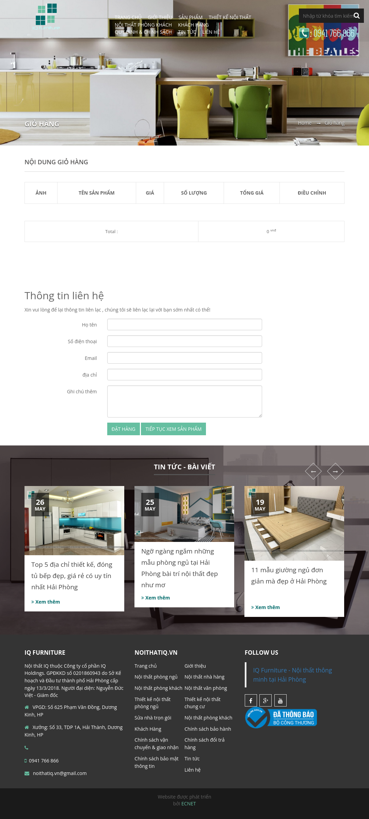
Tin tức (187, 32)
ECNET (188, 803)
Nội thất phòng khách (158, 688)
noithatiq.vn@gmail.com (56, 773)
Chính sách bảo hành (207, 729)
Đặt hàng (123, 429)
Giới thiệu (195, 666)
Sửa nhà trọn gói (152, 717)
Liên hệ (211, 32)
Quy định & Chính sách (143, 32)
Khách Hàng (147, 729)
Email (91, 358)
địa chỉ (89, 374)
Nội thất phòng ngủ (155, 676)
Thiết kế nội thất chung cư (202, 703)
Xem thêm (45, 601)
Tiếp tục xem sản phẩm (173, 429)
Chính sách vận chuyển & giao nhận (156, 743)
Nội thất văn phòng (205, 688)
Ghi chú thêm (82, 391)
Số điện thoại (82, 341)
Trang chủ (145, 666)
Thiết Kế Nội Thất (230, 17)
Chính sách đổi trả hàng (204, 743)
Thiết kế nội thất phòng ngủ (152, 703)
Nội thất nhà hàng (204, 676)
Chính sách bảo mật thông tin (156, 762)
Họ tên (89, 324)
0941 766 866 (42, 760)
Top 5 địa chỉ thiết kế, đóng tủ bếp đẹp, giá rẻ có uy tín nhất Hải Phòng (71, 575)
